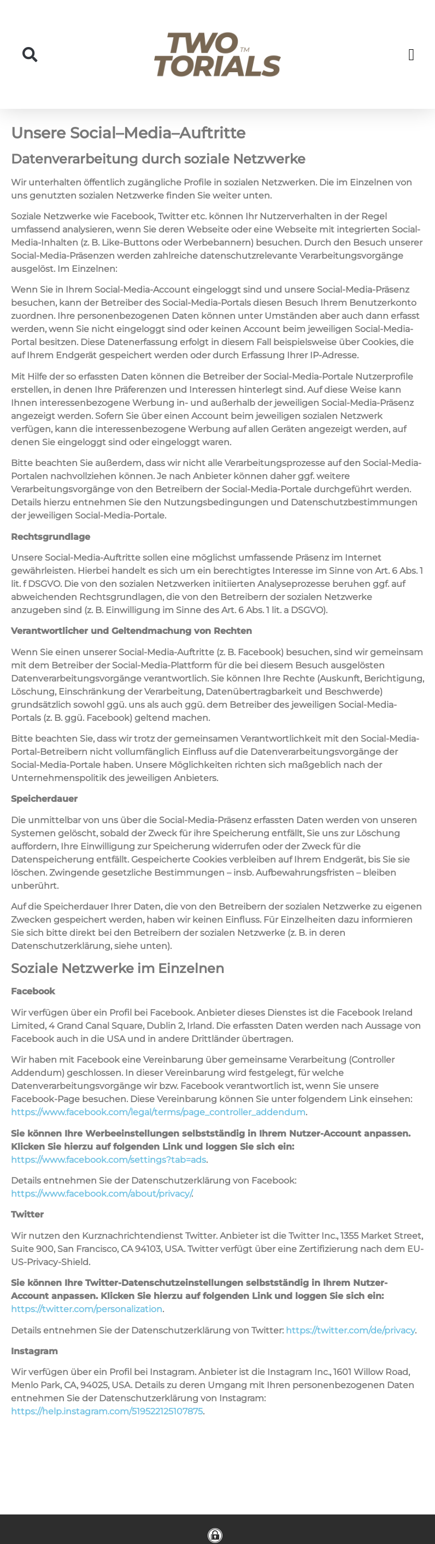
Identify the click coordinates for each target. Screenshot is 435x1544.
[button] (30, 54)
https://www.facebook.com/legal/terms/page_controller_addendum (158, 1112)
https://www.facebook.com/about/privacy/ (101, 1193)
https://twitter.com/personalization (86, 1309)
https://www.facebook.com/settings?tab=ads (108, 1160)
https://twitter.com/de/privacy (350, 1330)
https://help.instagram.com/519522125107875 (107, 1411)
